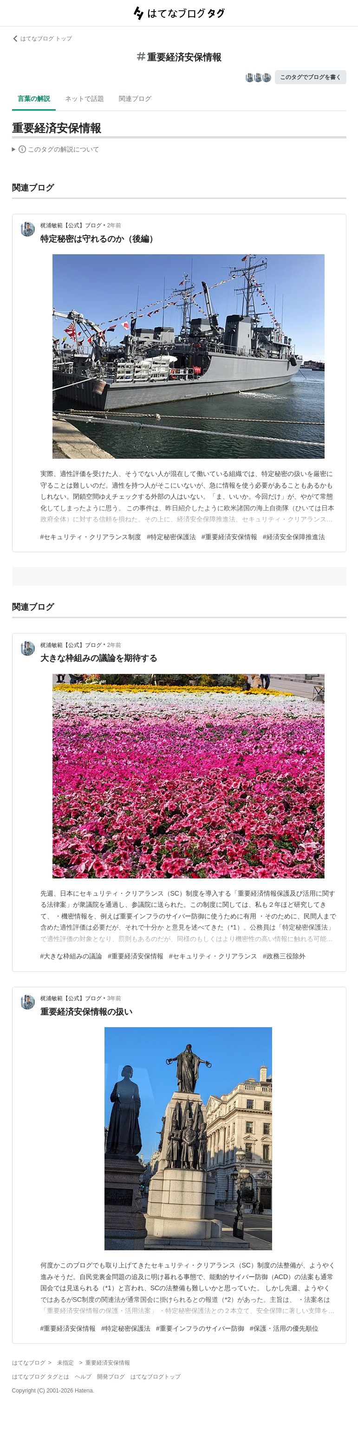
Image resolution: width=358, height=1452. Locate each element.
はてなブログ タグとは (40, 1376)
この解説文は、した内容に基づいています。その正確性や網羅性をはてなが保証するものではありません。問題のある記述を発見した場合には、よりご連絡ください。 (56, 150)
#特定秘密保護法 (171, 537)
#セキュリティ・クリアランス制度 (91, 537)
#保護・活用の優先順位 (284, 1328)
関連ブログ (135, 98)
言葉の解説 (34, 98)
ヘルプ (83, 1376)
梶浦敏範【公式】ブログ (71, 225)
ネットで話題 (84, 98)
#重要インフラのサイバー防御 (200, 1328)
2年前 (114, 225)
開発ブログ (111, 1376)
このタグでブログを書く (310, 77)
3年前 (114, 998)
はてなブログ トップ (42, 38)
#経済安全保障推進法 (294, 537)
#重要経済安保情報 (229, 537)
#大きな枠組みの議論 (71, 956)
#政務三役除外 (284, 956)
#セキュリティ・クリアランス (213, 956)
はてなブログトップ (155, 1376)
